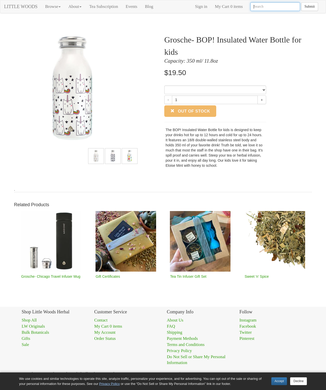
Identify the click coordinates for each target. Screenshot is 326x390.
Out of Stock (190, 111)
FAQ (171, 326)
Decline (298, 381)
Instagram (247, 320)
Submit (310, 6)
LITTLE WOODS (20, 6)
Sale (25, 344)
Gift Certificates (108, 276)
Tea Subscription (103, 6)
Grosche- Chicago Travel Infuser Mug (50, 276)
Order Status (105, 338)
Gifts (26, 338)
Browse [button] (53, 6)
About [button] (75, 6)
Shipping (174, 332)
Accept (279, 381)
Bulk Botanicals (35, 332)
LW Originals (33, 326)
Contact (100, 320)
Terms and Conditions (186, 344)
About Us (175, 320)
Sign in (201, 6)
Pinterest (246, 338)
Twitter (245, 332)
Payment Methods (182, 338)
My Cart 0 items (229, 6)
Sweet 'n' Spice (257, 276)
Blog (149, 6)
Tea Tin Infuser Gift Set (188, 276)
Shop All (29, 320)
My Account (104, 332)
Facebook (247, 326)
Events (131, 6)
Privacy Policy (179, 350)
